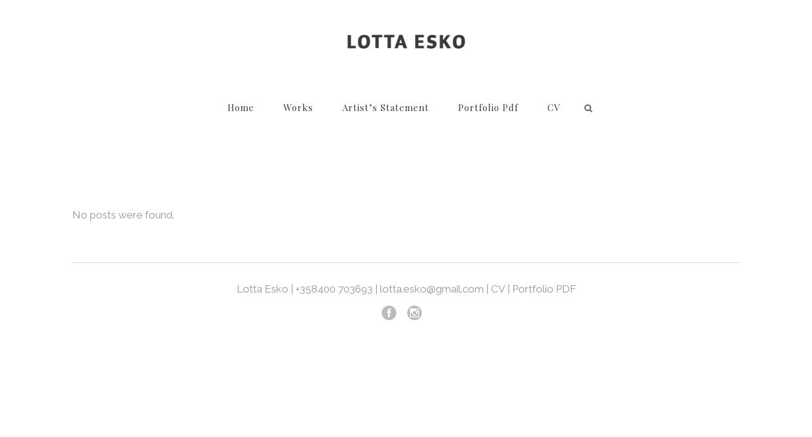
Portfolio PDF (544, 289)
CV (498, 289)
